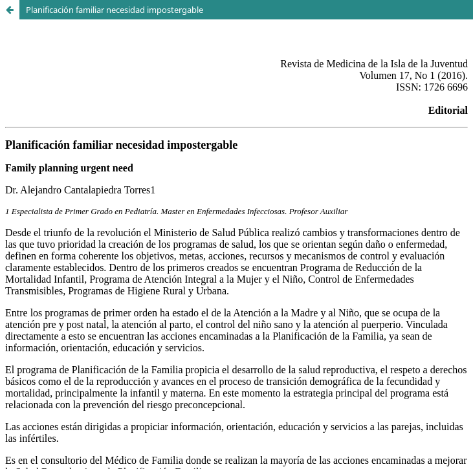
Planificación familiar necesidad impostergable (114, 10)
